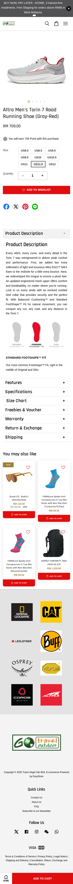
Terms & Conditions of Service (20, 856)
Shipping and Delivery (17, 860)
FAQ (36, 806)
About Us (36, 802)
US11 (24, 164)
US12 (52, 164)
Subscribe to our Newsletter (36, 811)
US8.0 (24, 150)
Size (5, 150)
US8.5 (38, 150)
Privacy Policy (45, 856)
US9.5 (24, 157)
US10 (37, 157)
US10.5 (51, 157)
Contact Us (36, 797)
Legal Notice (60, 856)
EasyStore (38, 776)
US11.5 (38, 164)
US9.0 (52, 150)
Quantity (8, 173)
